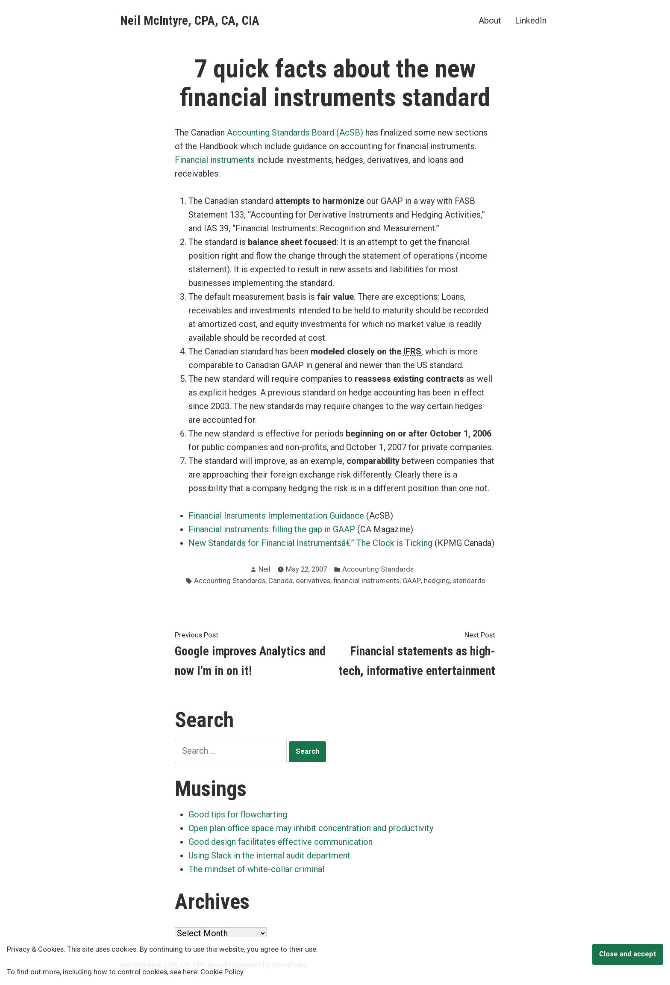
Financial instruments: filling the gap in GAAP (271, 529)
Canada (280, 581)
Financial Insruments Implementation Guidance (276, 515)
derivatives (313, 581)
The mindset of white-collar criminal (256, 869)
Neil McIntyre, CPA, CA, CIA (189, 20)
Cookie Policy (222, 972)
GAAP (412, 581)
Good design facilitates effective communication (280, 842)
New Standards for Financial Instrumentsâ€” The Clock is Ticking (310, 543)
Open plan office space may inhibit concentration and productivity (310, 828)
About (490, 20)
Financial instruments (215, 160)
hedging (437, 581)
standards (469, 581)
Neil (264, 569)
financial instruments (366, 581)
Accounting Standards (378, 569)
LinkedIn (531, 20)
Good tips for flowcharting (237, 814)
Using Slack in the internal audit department (269, 855)
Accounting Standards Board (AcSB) (295, 132)
